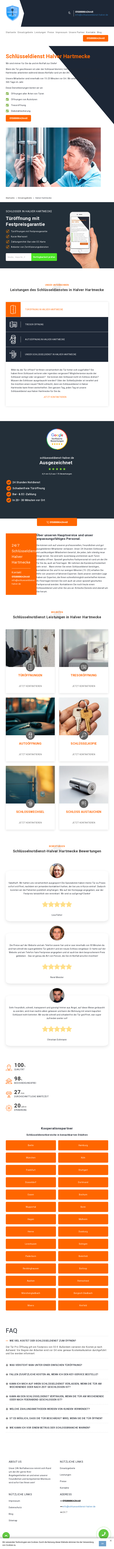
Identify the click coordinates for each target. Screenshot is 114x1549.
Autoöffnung (30, 743)
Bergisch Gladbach (83, 1293)
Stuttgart (83, 1170)
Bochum (83, 1194)
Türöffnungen (30, 675)
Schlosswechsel (30, 811)
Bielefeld (83, 1256)
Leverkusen (31, 1244)
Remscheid (83, 1281)
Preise (51, 32)
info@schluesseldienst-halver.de (91, 15)
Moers (31, 1305)
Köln (83, 1157)
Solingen (83, 1244)
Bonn (83, 1207)
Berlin (31, 1145)
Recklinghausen (31, 1268)
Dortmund (83, 1182)
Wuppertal (31, 1207)
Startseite (11, 32)
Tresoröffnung (84, 675)
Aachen (31, 1281)
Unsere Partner (77, 32)
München (30, 1157)
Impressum (61, 32)
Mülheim (83, 1219)
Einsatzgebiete (25, 32)
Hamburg (83, 1145)
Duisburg (83, 1231)
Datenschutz (15, 1507)
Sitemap (13, 1520)
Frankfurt (31, 1170)
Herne (31, 1231)
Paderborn (31, 1256)
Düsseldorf (30, 1182)
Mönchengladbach (31, 1293)
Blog (99, 32)
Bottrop (83, 1268)
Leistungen (40, 32)
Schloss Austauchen (83, 811)
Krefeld (83, 1305)
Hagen (31, 1219)
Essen (31, 1194)
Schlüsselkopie (84, 743)
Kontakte (90, 32)
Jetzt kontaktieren (54, 397)
